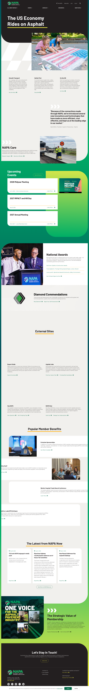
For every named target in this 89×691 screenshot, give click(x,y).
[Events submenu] (30, 7)
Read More (11, 574)
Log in (75, 3)
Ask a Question (11, 415)
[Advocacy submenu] (45, 7)
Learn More (50, 191)
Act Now (62, 91)
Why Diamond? (37, 301)
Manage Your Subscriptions (60, 415)
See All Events (38, 175)
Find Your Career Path (51, 375)
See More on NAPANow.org (44, 581)
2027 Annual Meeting (19, 214)
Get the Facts (12, 92)
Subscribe (44, 654)
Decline (76, 688)
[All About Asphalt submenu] (12, 7)
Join (71, 3)
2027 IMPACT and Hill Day (21, 198)
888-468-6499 (10, 674)
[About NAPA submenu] (78, 7)
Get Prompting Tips (22, 415)
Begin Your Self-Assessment (51, 301)
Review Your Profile (67, 671)
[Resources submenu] (61, 7)
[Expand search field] (80, 3)
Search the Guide (11, 375)
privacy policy (60, 688)
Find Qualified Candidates (66, 375)
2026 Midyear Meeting (19, 182)
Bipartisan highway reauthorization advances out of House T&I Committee (43, 549)
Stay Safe (36, 92)
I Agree (68, 688)
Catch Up (48, 415)
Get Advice (65, 666)
